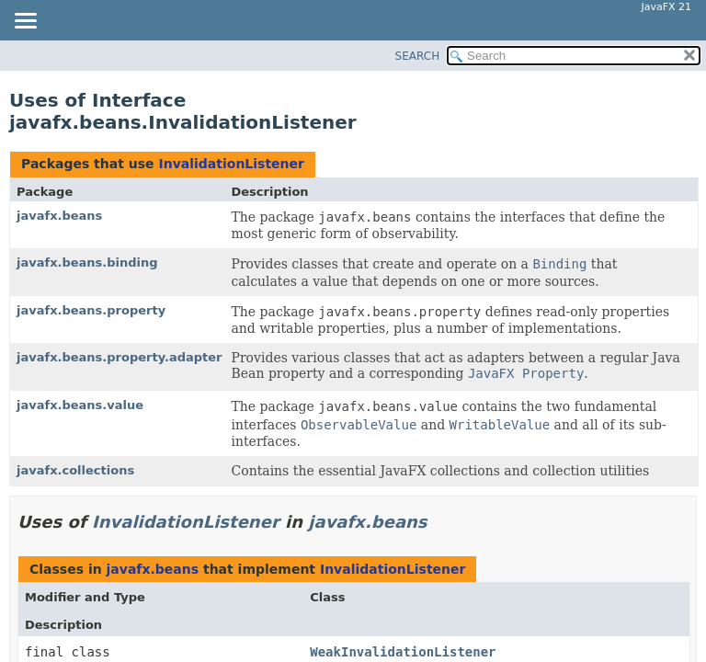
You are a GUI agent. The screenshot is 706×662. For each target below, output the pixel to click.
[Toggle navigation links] (24, 22)
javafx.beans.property (91, 310)
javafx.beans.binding (87, 262)
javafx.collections (75, 470)
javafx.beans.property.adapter (119, 357)
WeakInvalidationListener (402, 652)
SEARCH (417, 56)
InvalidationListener (231, 163)
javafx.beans (59, 216)
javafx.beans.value (80, 405)
